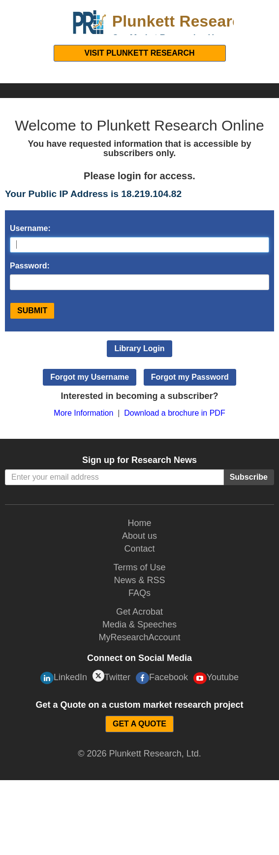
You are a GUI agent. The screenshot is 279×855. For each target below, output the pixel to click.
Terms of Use (139, 567)
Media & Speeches (139, 624)
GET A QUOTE (139, 724)
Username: (30, 228)
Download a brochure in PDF (174, 413)
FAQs (139, 593)
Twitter (111, 676)
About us (139, 536)
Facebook (162, 678)
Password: (30, 266)
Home (139, 523)
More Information (83, 413)
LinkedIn (63, 678)
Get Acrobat (139, 612)
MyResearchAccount (139, 637)
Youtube (216, 678)
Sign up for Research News (139, 460)
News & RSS (139, 580)
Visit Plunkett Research (139, 53)
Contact (139, 549)
